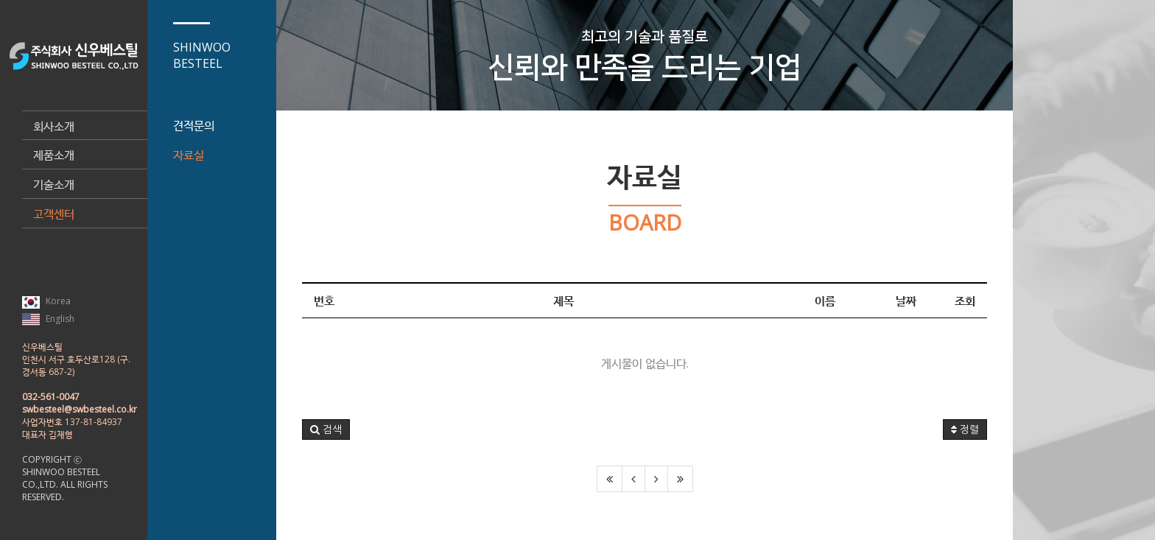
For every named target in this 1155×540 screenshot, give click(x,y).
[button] (326, 429)
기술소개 (53, 184)
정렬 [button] (965, 429)
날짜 (906, 300)
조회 (965, 300)
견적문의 (193, 125)
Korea (46, 301)
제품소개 (53, 155)
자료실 (188, 155)
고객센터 (53, 214)
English (48, 319)
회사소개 (53, 126)
